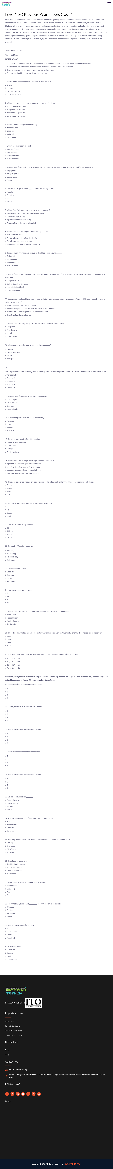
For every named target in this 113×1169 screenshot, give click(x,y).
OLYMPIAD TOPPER (72, 1164)
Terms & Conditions (12, 1026)
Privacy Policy (10, 1021)
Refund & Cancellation (13, 1031)
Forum (7, 1050)
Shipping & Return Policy (14, 1035)
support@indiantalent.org (18, 1070)
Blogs (7, 1055)
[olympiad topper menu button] (7, 4)
